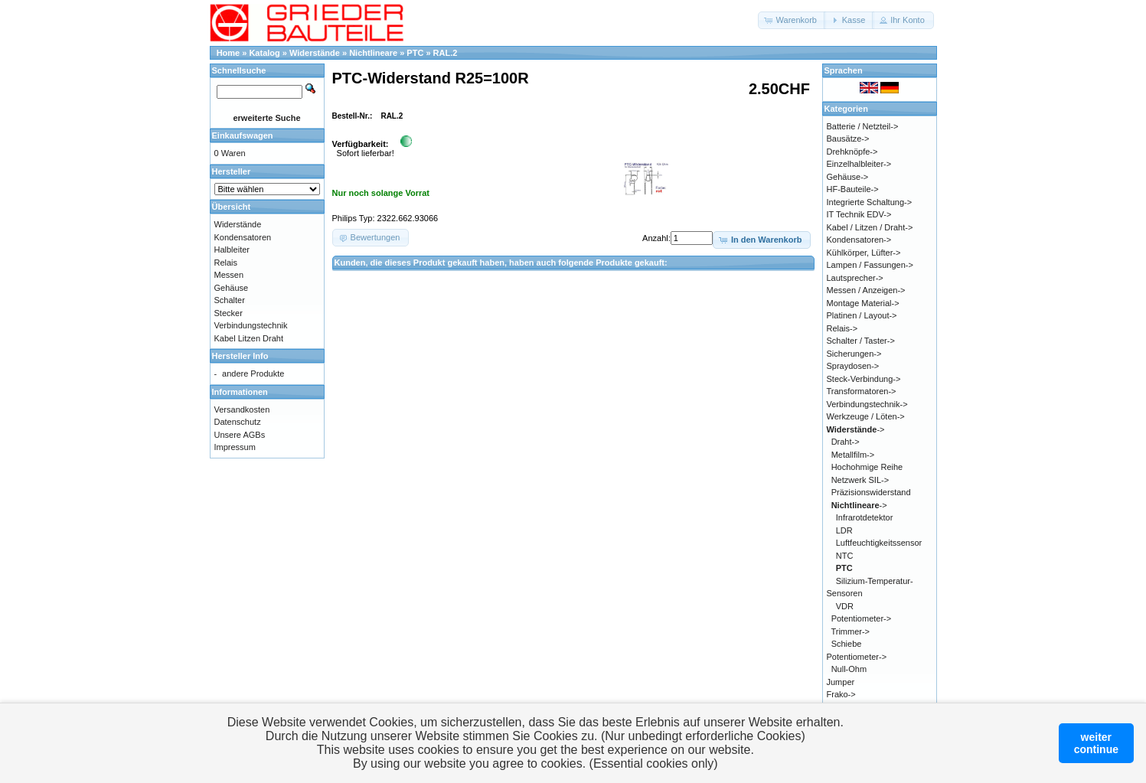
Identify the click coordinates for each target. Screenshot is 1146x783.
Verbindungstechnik (251, 325)
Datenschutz (237, 421)
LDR (844, 530)
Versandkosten (242, 409)
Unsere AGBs (240, 434)
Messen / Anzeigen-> (866, 290)
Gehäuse (231, 287)
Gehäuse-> (848, 176)
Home (228, 52)
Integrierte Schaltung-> (870, 202)
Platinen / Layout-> (862, 315)
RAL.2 (445, 52)
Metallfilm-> (853, 454)
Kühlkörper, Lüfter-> (864, 252)
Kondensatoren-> (859, 239)
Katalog (264, 52)
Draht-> (845, 441)
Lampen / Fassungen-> (870, 264)
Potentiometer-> (861, 618)
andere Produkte (253, 373)
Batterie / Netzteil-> (863, 126)
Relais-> (842, 328)
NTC (845, 555)
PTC (414, 52)
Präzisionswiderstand (871, 492)
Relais (226, 262)
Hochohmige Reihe (867, 466)
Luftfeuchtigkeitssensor (879, 542)
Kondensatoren (243, 237)
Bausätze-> (848, 138)
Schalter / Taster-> (861, 340)
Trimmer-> (850, 631)
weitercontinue (1096, 743)
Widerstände (314, 52)
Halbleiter (232, 249)
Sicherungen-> (854, 353)
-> (856, 429)
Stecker (228, 313)
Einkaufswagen (242, 135)
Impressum (235, 447)
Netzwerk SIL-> (860, 479)
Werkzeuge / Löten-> (866, 416)
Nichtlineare (373, 52)
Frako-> (841, 694)
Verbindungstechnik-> (867, 404)
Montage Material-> (863, 303)
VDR (845, 606)
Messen (229, 274)
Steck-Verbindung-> (864, 378)
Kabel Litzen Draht (249, 338)
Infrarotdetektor (864, 517)
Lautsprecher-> (855, 277)
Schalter (229, 300)
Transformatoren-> (861, 391)
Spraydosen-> (853, 365)
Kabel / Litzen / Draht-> (870, 227)
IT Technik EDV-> (859, 214)
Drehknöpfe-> (852, 151)
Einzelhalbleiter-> (859, 163)
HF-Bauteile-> (853, 189)
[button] (792, 20)
